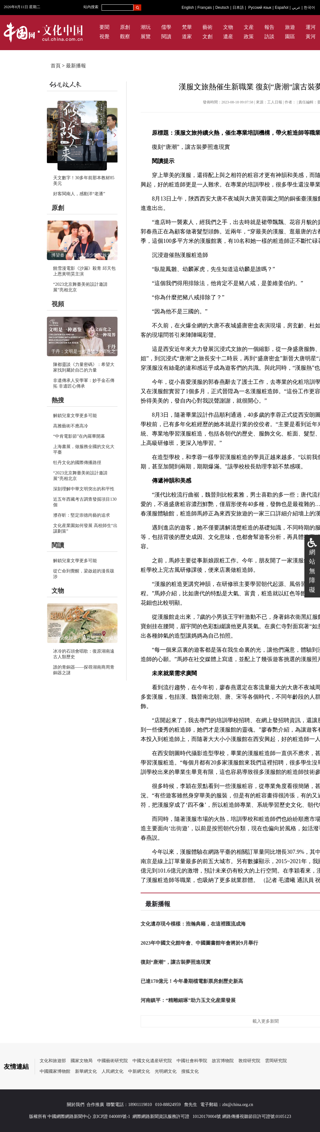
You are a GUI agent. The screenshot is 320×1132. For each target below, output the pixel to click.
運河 (311, 27)
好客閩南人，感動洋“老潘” (79, 193)
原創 (125, 27)
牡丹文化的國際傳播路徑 (77, 462)
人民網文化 (112, 1071)
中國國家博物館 (55, 1071)
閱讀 (166, 36)
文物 (228, 27)
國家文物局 (81, 1060)
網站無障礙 (312, 571)
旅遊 (290, 27)
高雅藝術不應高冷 (70, 426)
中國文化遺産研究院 (152, 1060)
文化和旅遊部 (53, 1060)
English (188, 7)
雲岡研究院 (276, 1060)
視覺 (104, 36)
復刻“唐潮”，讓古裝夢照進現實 (176, 962)
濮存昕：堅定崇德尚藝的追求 (81, 515)
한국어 (309, 7)
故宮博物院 (223, 1060)
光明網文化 (166, 1071)
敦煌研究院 (249, 1060)
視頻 (58, 303)
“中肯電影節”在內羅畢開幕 (79, 436)
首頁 (56, 65)
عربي (296, 7)
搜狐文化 (190, 1071)
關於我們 (75, 1104)
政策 (249, 36)
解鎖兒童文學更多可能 (75, 415)
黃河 (311, 36)
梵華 (187, 27)
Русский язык (260, 7)
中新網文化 (139, 1071)
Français (205, 7)
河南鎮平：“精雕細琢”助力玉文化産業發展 (188, 1000)
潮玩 (146, 27)
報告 (269, 27)
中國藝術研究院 (112, 1060)
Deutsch (222, 7)
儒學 (166, 27)
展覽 (146, 36)
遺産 (228, 36)
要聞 (104, 27)
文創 (207, 36)
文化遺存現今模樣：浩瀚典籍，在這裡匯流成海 (193, 923)
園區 (290, 36)
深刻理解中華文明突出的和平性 (83, 489)
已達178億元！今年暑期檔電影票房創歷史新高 (192, 981)
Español (281, 7)
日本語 (238, 7)
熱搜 (58, 400)
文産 (249, 27)
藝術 (207, 27)
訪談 (269, 36)
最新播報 (76, 65)
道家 (187, 36)
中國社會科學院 (192, 1060)
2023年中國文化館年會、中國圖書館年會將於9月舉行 (199, 943)
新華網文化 (86, 1071)
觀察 (125, 36)
